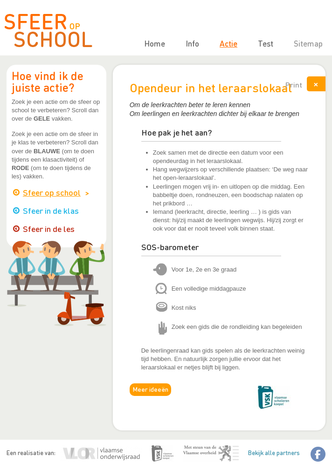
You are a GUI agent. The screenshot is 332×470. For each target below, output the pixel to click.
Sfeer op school (52, 192)
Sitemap (308, 43)
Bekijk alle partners (274, 452)
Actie (228, 43)
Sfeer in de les (49, 228)
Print (293, 84)
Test (265, 43)
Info (192, 43)
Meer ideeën (150, 389)
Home (154, 43)
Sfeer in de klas (51, 210)
